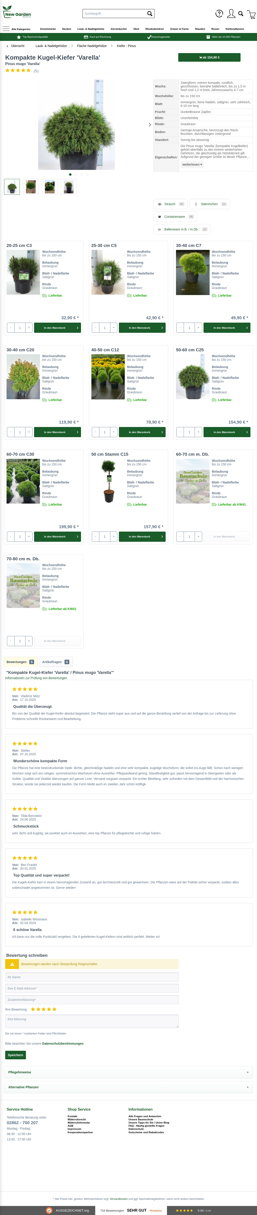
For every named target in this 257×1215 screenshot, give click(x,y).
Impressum (74, 1129)
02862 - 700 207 (22, 1122)
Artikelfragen (55, 662)
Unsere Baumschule (141, 1119)
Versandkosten (119, 1199)
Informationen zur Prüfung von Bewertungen (36, 678)
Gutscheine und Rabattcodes (146, 1132)
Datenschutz (136, 1129)
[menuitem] (219, 13)
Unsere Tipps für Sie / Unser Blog (149, 1122)
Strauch (170, 204)
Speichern (15, 1055)
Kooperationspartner (80, 1132)
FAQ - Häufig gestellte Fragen (146, 1125)
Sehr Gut (137, 1210)
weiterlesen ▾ (192, 164)
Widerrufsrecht (77, 1119)
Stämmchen (210, 204)
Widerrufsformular (79, 1122)
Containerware (175, 216)
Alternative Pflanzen (23, 1087)
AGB (70, 1125)
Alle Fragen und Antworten (145, 1116)
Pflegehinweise (19, 1072)
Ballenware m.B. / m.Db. (182, 229)
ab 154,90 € (209, 57)
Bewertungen (20, 662)
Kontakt (72, 1116)
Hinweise (156, 1210)
